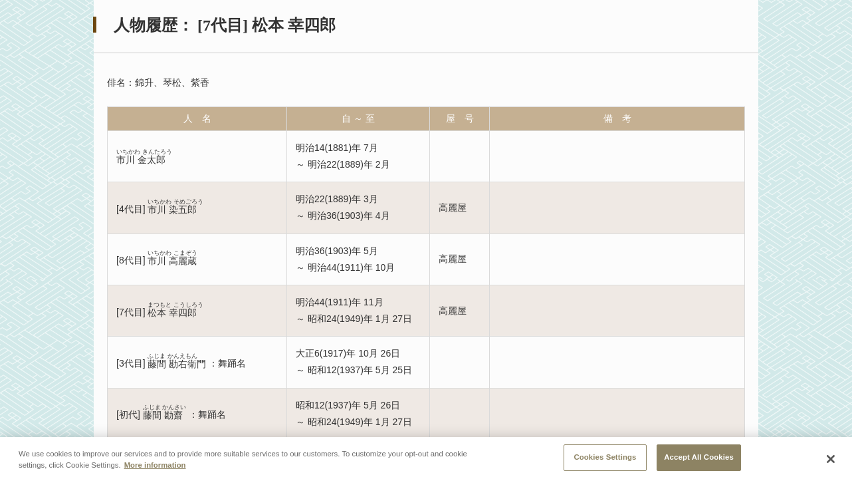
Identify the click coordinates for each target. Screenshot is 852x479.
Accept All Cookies (699, 460)
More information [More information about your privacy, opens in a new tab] (155, 469)
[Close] (830, 462)
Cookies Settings (605, 460)
